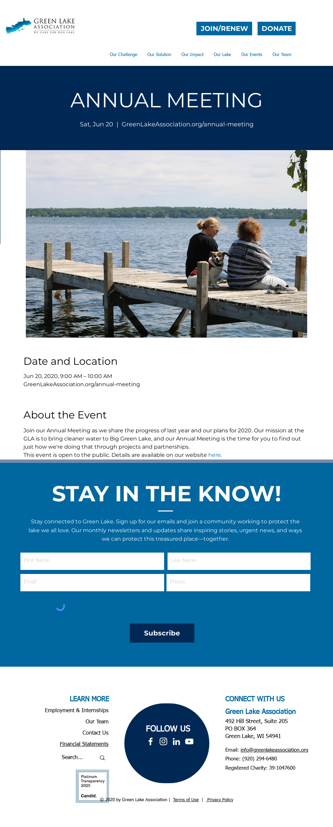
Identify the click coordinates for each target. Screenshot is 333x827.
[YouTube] (189, 741)
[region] (166, 743)
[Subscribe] (162, 633)
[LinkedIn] (176, 741)
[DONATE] (277, 28)
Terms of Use (186, 800)
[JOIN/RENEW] (224, 28)
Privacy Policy (219, 800)
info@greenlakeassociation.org (274, 750)
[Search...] (74, 758)
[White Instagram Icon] (163, 741)
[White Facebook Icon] (150, 741)
